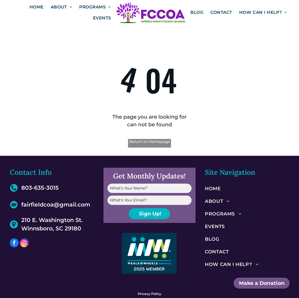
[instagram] (24, 243)
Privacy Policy (149, 294)
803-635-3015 (40, 187)
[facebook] (14, 243)
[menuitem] (36, 7)
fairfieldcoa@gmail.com (55, 204)
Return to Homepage (149, 141)
